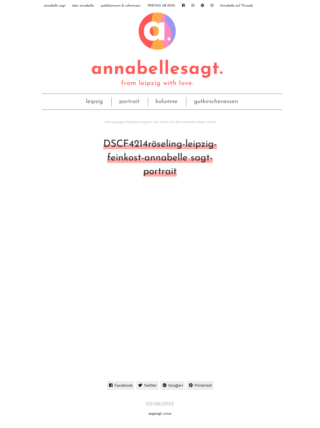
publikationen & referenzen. (121, 5)
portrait (129, 101)
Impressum (230, 404)
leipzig (94, 101)
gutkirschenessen (216, 101)
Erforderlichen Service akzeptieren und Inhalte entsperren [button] (265, 354)
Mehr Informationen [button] (106, 353)
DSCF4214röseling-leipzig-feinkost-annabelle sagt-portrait (160, 158)
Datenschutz (248, 404)
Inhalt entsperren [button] (265, 342)
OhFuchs (94, 405)
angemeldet (106, 282)
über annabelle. (83, 5)
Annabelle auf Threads (236, 5)
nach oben (159, 405)
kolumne (167, 101)
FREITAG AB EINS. (162, 5)
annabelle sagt (55, 5)
